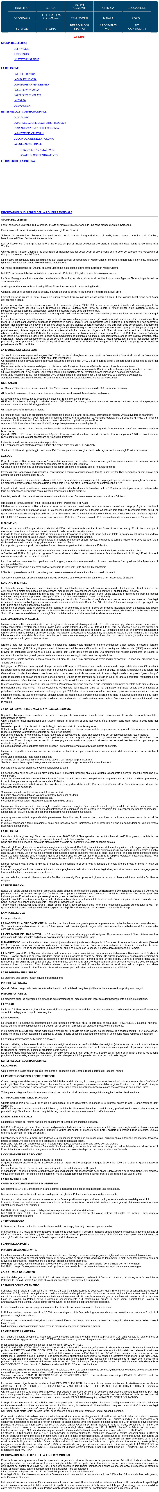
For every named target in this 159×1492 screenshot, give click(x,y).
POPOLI (137, 18)
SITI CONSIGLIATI (137, 27)
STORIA (50, 28)
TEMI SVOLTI (79, 18)
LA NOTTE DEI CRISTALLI (29, 133)
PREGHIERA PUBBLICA (27, 95)
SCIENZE (22, 28)
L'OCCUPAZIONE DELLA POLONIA (34, 138)
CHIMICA (108, 7)
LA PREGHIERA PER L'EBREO (31, 84)
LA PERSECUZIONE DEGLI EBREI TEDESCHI (40, 123)
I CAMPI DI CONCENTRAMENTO (39, 155)
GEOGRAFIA (22, 18)
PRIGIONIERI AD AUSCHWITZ (37, 150)
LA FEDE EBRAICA (25, 74)
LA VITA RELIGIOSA (25, 79)
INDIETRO (22, 7)
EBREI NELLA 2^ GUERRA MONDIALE (24, 111)
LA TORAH (20, 100)
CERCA (51, 7)
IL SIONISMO (21, 54)
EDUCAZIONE (137, 7)
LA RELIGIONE (10, 68)
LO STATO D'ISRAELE (26, 59)
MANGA (108, 18)
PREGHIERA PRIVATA (26, 90)
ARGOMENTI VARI (108, 27)
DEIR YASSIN (21, 49)
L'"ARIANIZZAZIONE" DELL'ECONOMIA (36, 128)
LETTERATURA (51, 17)
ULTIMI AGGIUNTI (79, 6)
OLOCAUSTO (21, 117)
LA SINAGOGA (22, 105)
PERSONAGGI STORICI (79, 27)
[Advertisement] (79, 187)
